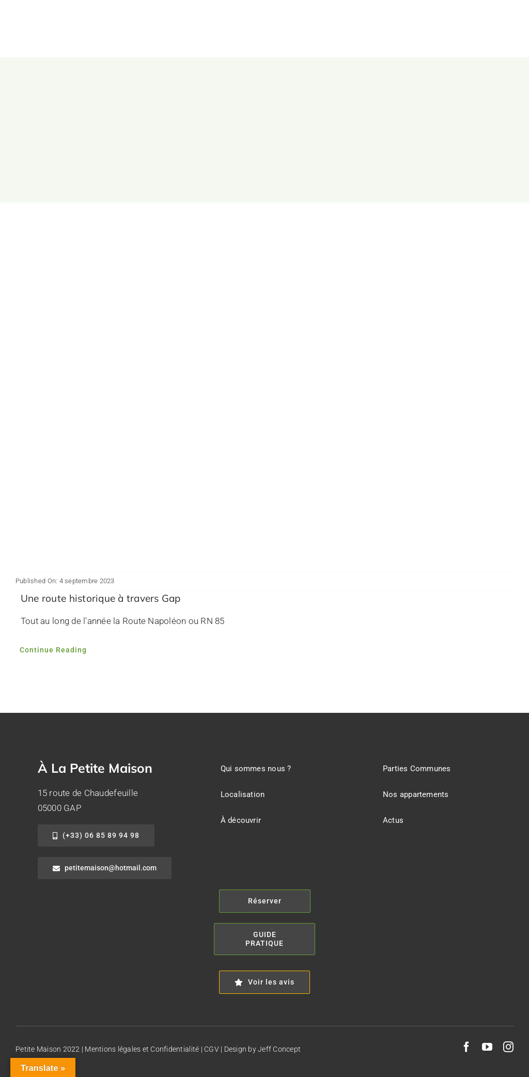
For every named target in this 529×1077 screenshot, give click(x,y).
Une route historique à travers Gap (101, 598)
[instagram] (508, 1047)
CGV (211, 1049)
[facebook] (466, 1047)
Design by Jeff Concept (262, 1049)
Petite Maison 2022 (47, 1049)
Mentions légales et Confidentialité (142, 1049)
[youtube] (487, 1047)
